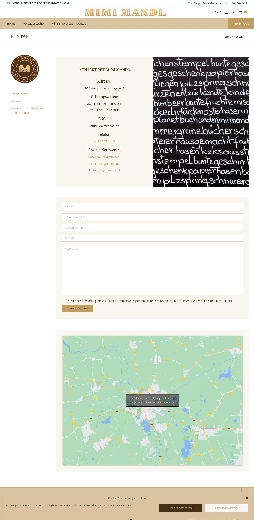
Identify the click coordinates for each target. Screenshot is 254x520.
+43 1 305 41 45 (104, 141)
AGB (72, 507)
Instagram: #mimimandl (104, 164)
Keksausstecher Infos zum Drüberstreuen (27, 110)
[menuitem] (194, 3)
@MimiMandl (139, 507)
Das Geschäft (19, 94)
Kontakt (15, 101)
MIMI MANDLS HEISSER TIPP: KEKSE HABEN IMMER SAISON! (38, 3)
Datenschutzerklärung (84, 514)
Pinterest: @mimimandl (104, 170)
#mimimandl (139, 514)
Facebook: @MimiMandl (104, 157)
